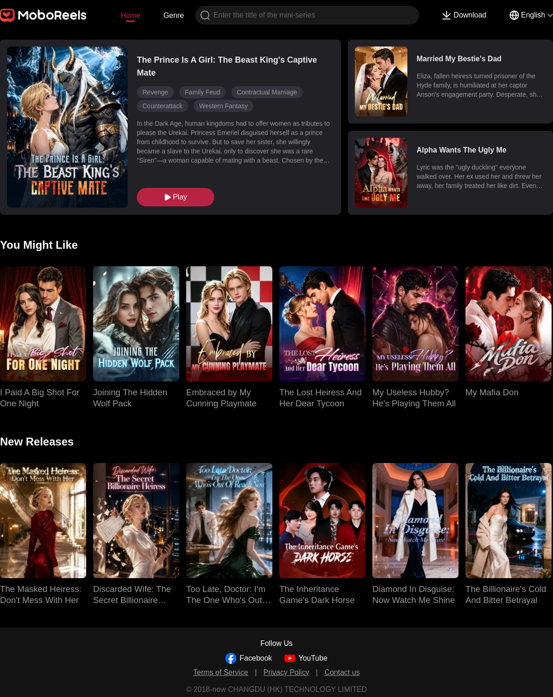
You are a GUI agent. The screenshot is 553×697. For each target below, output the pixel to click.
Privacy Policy (287, 672)
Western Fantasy (223, 106)
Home (131, 15)
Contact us (341, 672)
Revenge (155, 92)
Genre (174, 15)
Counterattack (162, 106)
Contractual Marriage (267, 92)
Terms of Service (220, 672)
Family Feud (202, 92)
